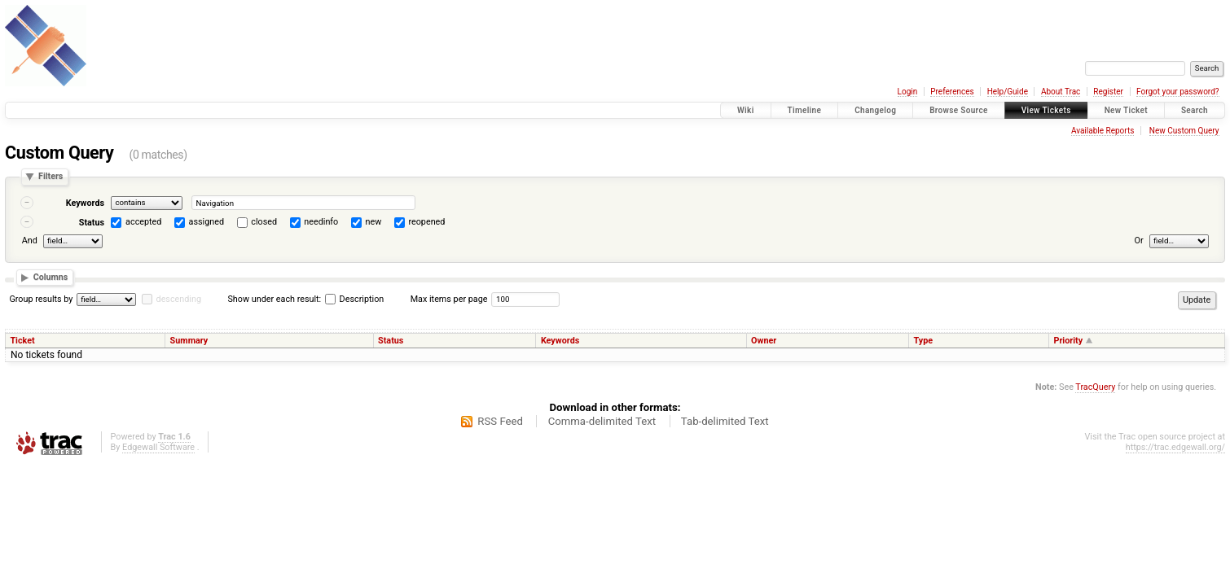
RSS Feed (500, 421)
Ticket (22, 340)
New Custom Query (1184, 130)
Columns (50, 277)
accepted (143, 221)
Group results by (40, 299)
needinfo (321, 221)
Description (354, 299)
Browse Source (958, 110)
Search (1194, 110)
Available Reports (1102, 130)
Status (91, 222)
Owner (763, 340)
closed (264, 221)
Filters (50, 177)
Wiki (745, 110)
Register (1108, 91)
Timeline (805, 110)
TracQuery (1095, 387)
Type (923, 340)
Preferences (951, 91)
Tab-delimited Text (725, 421)
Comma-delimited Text (602, 421)
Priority (1068, 340)
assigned (206, 221)
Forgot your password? (1177, 91)
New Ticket (1126, 110)
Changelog (875, 110)
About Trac (1060, 91)
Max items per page (449, 299)
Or (1139, 241)
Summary (189, 340)
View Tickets (1046, 110)
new (373, 221)
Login (908, 91)
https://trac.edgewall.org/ (1175, 447)
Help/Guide (1007, 91)
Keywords (85, 203)
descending (178, 299)
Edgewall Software (158, 447)
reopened (426, 221)
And (29, 241)
